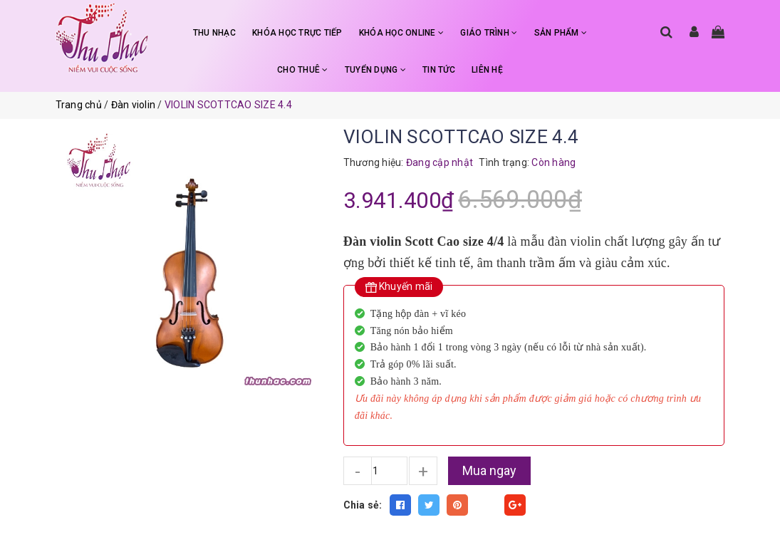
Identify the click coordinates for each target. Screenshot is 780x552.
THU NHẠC (214, 33)
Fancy (486, 505)
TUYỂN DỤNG (375, 70)
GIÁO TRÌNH (488, 33)
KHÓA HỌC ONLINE (401, 33)
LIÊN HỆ (487, 70)
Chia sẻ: (363, 505)
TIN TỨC (438, 70)
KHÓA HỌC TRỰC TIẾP (297, 33)
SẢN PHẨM (561, 33)
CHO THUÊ (302, 70)
